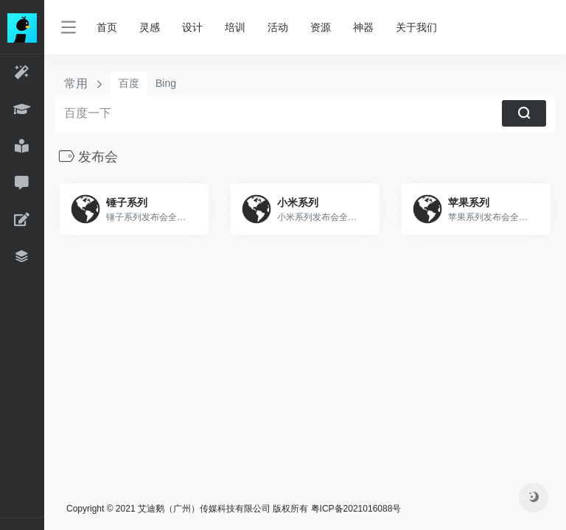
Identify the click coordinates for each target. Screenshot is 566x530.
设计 (192, 27)
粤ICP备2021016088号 (356, 509)
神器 (363, 27)
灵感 (149, 27)
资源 (320, 27)
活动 (278, 27)
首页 (107, 27)
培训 (235, 27)
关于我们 (416, 27)
